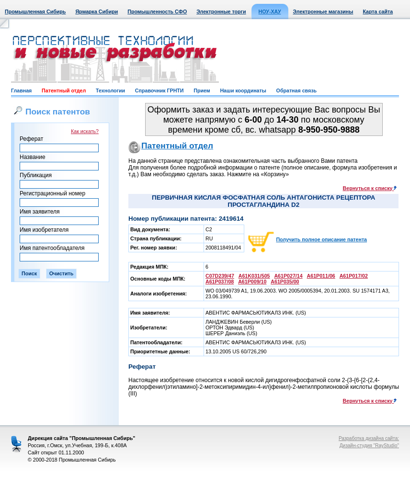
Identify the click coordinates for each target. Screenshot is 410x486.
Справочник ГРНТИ (159, 90)
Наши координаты (243, 90)
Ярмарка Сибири (96, 11)
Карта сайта (378, 11)
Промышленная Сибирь (35, 11)
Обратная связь (296, 90)
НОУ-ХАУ (270, 11)
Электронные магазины (323, 11)
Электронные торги (221, 11)
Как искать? (85, 131)
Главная (21, 90)
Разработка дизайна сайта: (369, 438)
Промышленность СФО (157, 11)
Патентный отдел (64, 90)
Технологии (110, 90)
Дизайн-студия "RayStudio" (369, 445)
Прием (202, 90)
